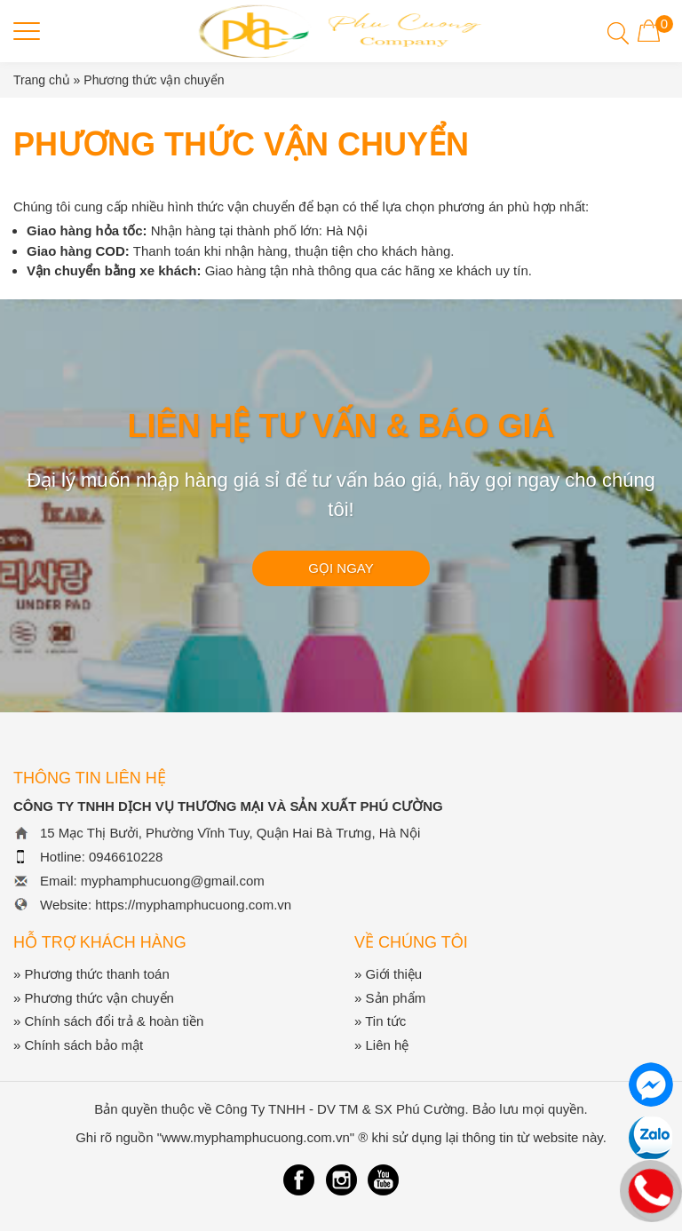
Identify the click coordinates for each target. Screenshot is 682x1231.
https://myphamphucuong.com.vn (193, 904)
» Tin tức (380, 1020)
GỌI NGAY (340, 568)
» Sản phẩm (389, 997)
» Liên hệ (381, 1044)
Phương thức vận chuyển (153, 80)
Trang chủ (41, 80)
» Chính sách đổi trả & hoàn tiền (108, 1020)
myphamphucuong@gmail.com (173, 880)
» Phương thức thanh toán (91, 973)
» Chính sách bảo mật (78, 1044)
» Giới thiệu (388, 973)
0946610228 (126, 856)
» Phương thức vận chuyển (93, 997)
